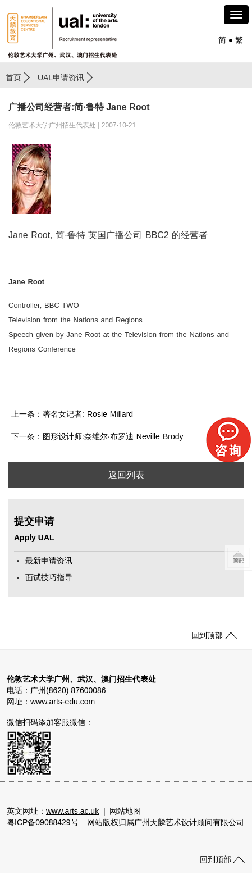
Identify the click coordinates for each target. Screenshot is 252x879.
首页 (13, 77)
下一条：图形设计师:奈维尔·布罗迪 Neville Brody (97, 436)
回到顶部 (207, 635)
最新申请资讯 (48, 560)
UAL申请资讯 (61, 77)
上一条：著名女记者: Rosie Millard (72, 413)
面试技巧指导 (48, 577)
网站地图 (125, 811)
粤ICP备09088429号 (43, 822)
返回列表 (126, 475)
